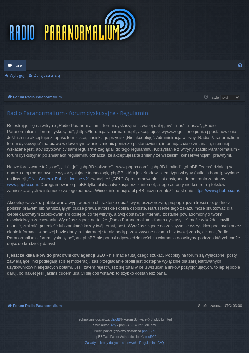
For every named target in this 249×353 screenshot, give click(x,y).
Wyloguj (17, 75)
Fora (18, 65)
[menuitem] (240, 65)
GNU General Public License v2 (58, 178)
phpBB (115, 319)
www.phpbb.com (22, 184)
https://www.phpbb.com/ (216, 190)
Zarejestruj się (47, 75)
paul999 (151, 337)
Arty (113, 325)
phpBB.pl (148, 331)
